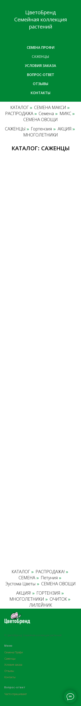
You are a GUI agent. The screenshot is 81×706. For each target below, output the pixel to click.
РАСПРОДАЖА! (50, 571)
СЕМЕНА (27, 577)
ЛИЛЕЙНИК (40, 605)
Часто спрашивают (15, 694)
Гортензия (41, 128)
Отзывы (40, 83)
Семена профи (40, 47)
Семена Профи (13, 652)
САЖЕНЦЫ (15, 128)
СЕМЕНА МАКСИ (50, 107)
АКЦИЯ (64, 128)
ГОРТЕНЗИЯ (48, 593)
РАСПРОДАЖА (19, 113)
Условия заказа (40, 65)
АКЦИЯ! (23, 593)
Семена (46, 113)
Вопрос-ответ (40, 74)
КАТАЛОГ (19, 107)
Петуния (49, 577)
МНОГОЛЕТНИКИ (40, 135)
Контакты (41, 92)
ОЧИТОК (58, 599)
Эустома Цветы (20, 583)
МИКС (65, 113)
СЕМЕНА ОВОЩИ (40, 119)
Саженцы (40, 56)
